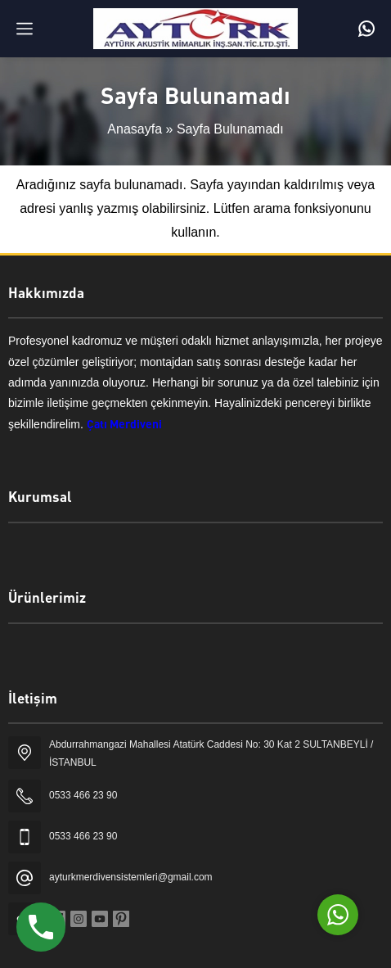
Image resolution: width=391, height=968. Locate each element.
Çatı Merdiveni (124, 423)
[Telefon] (366, 28)
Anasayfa (134, 129)
